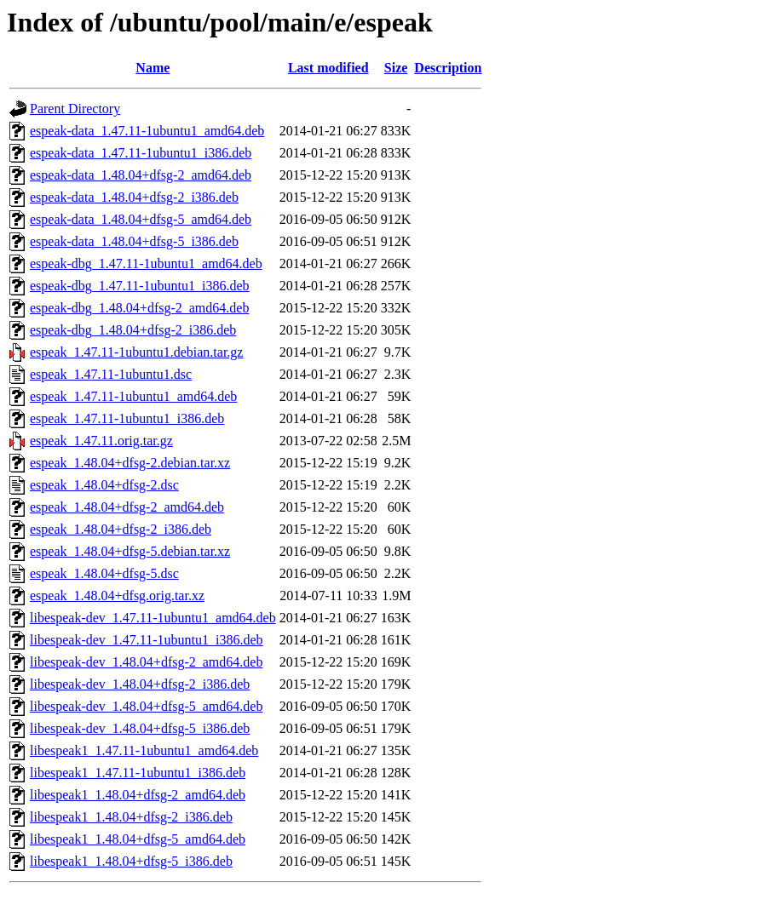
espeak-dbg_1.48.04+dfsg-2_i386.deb (133, 330)
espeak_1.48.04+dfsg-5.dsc (104, 573)
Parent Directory (75, 108)
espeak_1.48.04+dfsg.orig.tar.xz (117, 595)
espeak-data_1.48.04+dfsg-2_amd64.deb (140, 175)
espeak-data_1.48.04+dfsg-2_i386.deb (134, 197)
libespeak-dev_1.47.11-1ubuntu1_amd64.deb (153, 617)
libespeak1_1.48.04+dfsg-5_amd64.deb (137, 839)
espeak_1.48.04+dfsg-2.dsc (104, 485)
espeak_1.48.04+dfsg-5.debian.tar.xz (130, 551)
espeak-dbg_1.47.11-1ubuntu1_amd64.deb (146, 263)
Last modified (328, 67)
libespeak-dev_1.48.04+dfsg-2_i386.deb (140, 684)
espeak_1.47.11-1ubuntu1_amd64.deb (133, 396)
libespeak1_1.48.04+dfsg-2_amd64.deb (137, 794)
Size (396, 67)
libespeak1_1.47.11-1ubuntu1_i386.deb (137, 772)
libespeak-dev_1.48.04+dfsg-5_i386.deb (140, 728)
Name (152, 67)
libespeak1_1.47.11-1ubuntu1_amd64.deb (144, 750)
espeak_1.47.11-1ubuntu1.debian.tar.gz (136, 352)
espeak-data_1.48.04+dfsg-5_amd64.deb (140, 219)
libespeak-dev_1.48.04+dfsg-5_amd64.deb (146, 706)
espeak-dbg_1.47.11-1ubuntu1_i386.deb (140, 285)
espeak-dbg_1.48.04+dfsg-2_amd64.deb (139, 308)
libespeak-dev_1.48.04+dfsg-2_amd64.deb (146, 662)
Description (447, 67)
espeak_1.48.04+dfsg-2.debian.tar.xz (130, 462)
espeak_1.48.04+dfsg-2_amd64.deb (127, 507)
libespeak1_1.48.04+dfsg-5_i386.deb (131, 861)
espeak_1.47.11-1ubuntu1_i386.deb (127, 418)
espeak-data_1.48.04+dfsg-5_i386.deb (134, 241)
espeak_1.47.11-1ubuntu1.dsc (111, 374)
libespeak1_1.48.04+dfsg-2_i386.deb (131, 817)
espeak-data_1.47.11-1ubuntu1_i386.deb (140, 153)
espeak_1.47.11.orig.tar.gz (101, 440)
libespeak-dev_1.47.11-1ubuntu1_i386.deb (146, 640)
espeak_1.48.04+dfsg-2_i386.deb (120, 529)
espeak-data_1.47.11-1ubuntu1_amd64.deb (147, 130)
